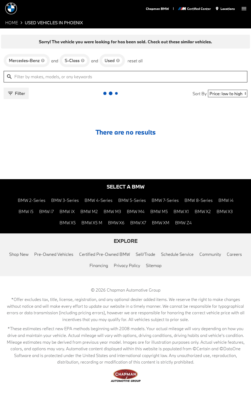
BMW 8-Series (198, 200)
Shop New (18, 254)
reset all (135, 60)
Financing (98, 265)
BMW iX (67, 211)
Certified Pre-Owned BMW (104, 254)
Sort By (200, 93)
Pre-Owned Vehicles (53, 254)
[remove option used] (112, 60)
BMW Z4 (183, 222)
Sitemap (154, 265)
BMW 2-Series (31, 200)
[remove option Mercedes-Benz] (26, 60)
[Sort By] (227, 93)
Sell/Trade (145, 254)
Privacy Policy (127, 265)
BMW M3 (112, 211)
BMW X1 (181, 211)
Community (210, 254)
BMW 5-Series (132, 200)
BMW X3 (225, 211)
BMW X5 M (91, 222)
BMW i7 (46, 211)
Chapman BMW (157, 9)
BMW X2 (203, 211)
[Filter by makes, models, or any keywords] (125, 76)
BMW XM (160, 222)
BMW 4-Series (98, 200)
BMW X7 (138, 222)
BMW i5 (26, 211)
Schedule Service (177, 254)
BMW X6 (116, 222)
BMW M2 (89, 211)
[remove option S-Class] (74, 60)
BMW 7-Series (165, 200)
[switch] (244, 8)
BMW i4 (226, 200)
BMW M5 (159, 211)
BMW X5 (67, 222)
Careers (234, 254)
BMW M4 (136, 211)
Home (11, 22)
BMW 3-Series (65, 200)
